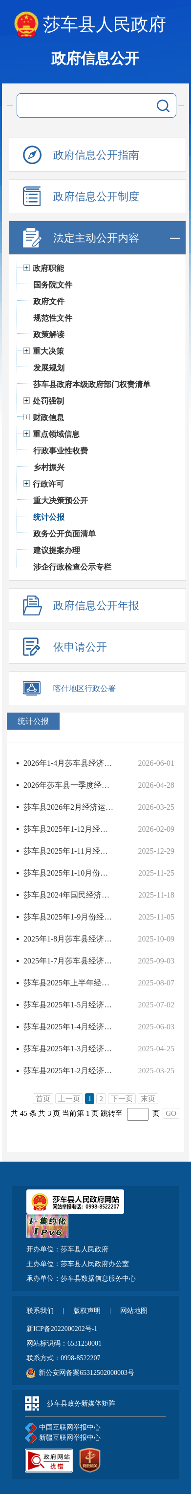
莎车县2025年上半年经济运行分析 (68, 983)
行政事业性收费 (60, 451)
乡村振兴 (48, 467)
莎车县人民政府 (104, 24)
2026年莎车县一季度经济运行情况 (68, 785)
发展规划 (48, 368)
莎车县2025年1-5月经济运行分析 (68, 1005)
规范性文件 (52, 318)
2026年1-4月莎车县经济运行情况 (68, 763)
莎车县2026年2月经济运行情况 (68, 807)
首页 (43, 1099)
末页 (148, 1099)
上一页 (69, 1099)
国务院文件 (52, 285)
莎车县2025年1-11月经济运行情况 (68, 851)
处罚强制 (48, 401)
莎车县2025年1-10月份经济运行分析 (68, 873)
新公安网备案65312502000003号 (86, 1372)
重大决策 (48, 351)
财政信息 (48, 417)
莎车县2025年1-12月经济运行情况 (68, 829)
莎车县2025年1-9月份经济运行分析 (68, 917)
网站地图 (134, 1310)
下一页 (122, 1099)
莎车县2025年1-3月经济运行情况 (68, 1048)
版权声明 (88, 1310)
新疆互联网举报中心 (63, 1438)
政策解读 (48, 334)
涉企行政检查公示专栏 (72, 567)
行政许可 (48, 484)
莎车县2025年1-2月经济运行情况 (68, 1070)
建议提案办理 (56, 550)
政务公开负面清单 (64, 534)
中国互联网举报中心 (63, 1428)
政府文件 (48, 301)
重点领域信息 (56, 434)
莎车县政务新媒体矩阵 (81, 1403)
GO (171, 1113)
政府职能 (48, 268)
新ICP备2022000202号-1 (61, 1328)
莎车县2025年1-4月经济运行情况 (68, 1027)
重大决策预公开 (60, 500)
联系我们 (41, 1310)
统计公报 (48, 517)
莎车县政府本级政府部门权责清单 (91, 384)
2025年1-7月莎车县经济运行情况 (68, 961)
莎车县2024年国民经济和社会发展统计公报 (68, 895)
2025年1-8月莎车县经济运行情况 (68, 939)
